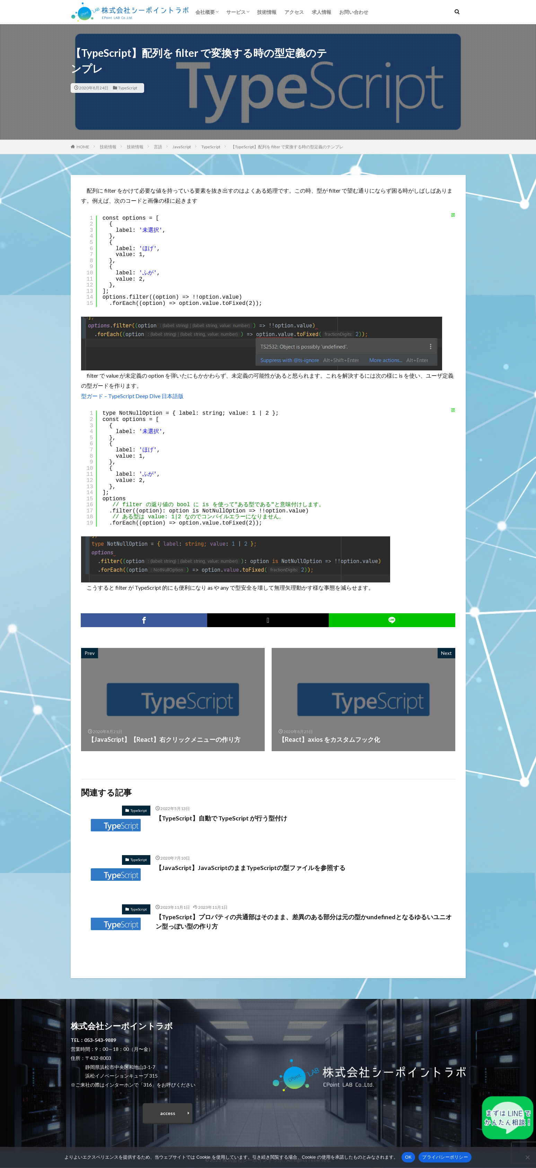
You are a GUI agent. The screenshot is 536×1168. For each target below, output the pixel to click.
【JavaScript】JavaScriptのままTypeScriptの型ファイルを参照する (250, 867)
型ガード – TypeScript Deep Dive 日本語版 (132, 396)
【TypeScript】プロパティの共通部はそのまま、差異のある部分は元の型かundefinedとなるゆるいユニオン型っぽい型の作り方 (304, 921)
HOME (83, 146)
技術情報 (266, 12)
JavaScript (182, 146)
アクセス (294, 12)
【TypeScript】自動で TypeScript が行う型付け (221, 818)
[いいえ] (527, 1157)
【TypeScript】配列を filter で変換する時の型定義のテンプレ (287, 146)
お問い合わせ (353, 12)
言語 (158, 146)
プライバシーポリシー (445, 1157)
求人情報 (321, 12)
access (167, 1113)
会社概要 (205, 12)
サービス (236, 12)
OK (408, 1157)
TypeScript (127, 87)
